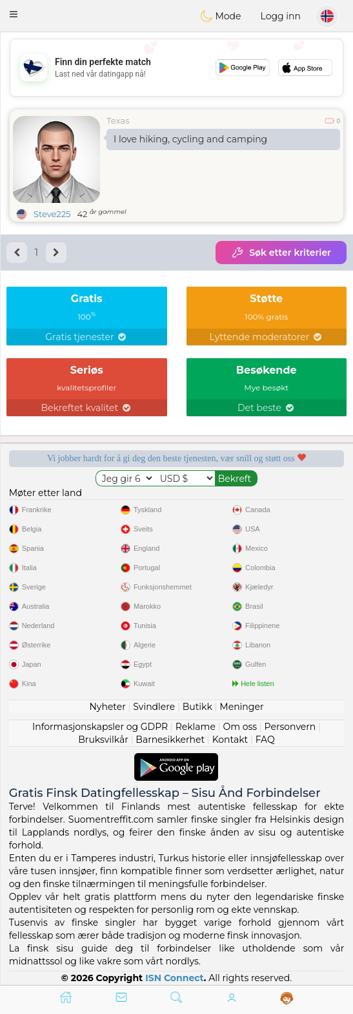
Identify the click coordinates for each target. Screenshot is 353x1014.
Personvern (290, 726)
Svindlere (154, 707)
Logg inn (281, 16)
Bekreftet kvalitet (86, 408)
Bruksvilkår (103, 739)
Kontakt (230, 739)
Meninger (241, 707)
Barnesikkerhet (170, 739)
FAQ (265, 739)
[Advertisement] (176, 68)
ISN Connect (174, 978)
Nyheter (107, 707)
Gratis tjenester (86, 337)
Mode (220, 16)
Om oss (240, 726)
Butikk (197, 707)
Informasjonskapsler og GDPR (100, 726)
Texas (117, 120)
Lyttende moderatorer (266, 337)
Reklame (196, 726)
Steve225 (52, 214)
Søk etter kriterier (281, 252)
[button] (13, 14)
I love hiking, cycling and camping (190, 139)
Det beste (266, 408)
